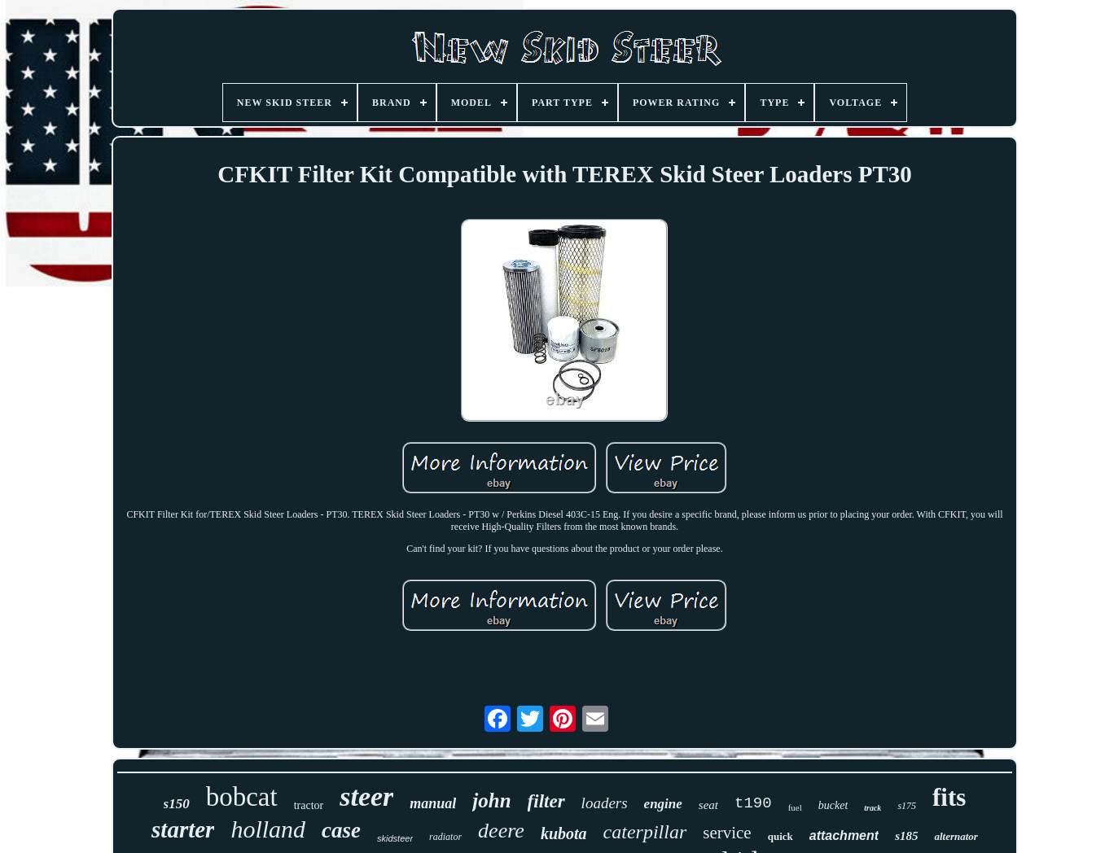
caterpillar (645, 831)
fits (949, 797)
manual (433, 803)
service (727, 832)
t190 (753, 803)
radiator (445, 836)
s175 (906, 805)
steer (366, 796)
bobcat (242, 796)
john (491, 800)
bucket (833, 805)
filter (546, 801)
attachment (844, 835)
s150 (177, 803)
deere (501, 830)
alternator (955, 836)
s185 (906, 835)
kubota (564, 833)
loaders (604, 802)
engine (663, 803)
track (872, 807)
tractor (309, 805)
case (341, 830)
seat (708, 804)
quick (780, 836)
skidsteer (395, 838)
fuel (795, 807)
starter (182, 829)
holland (267, 829)
